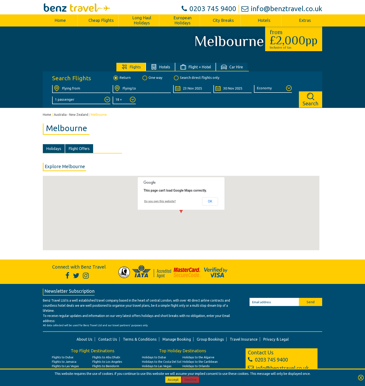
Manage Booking (176, 339)
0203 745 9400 (209, 9)
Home (60, 20)
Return (122, 78)
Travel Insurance (243, 339)
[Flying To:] (142, 89)
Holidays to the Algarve (198, 357)
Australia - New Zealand (71, 114)
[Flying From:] (81, 89)
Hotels (264, 20)
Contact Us (107, 339)
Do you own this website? (160, 201)
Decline (190, 380)
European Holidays (182, 20)
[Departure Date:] (192, 89)
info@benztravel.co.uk (281, 9)
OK (210, 201)
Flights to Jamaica (64, 361)
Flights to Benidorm (105, 366)
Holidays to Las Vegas (157, 366)
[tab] (131, 67)
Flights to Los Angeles (107, 361)
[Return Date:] (232, 89)
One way (152, 78)
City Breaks (223, 20)
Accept (173, 380)
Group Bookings (210, 339)
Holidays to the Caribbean (200, 361)
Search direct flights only (196, 78)
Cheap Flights (101, 20)
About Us (84, 339)
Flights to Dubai (62, 357)
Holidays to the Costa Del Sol (161, 361)
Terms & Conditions (140, 339)
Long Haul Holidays (141, 20)
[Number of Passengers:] (81, 100)
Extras (305, 20)
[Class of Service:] (273, 89)
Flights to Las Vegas (65, 366)
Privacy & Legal (276, 339)
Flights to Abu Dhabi (106, 357)
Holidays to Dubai (154, 357)
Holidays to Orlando (196, 366)
